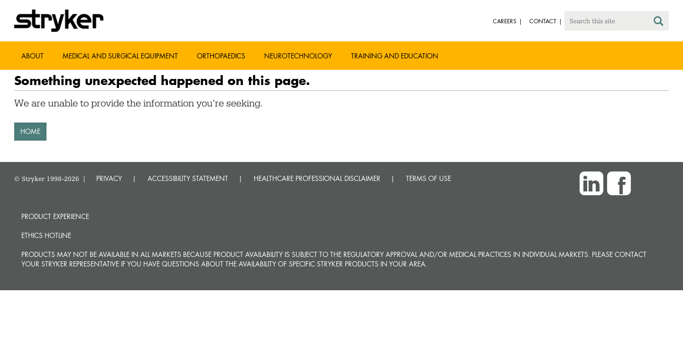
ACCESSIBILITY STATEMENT (188, 178)
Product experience (55, 216)
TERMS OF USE (428, 178)
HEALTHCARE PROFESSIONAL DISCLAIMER (317, 178)
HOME (30, 131)
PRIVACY (109, 178)
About (32, 55)
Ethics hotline (46, 235)
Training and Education (394, 55)
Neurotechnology (298, 55)
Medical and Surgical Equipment (120, 55)
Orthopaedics (221, 55)
